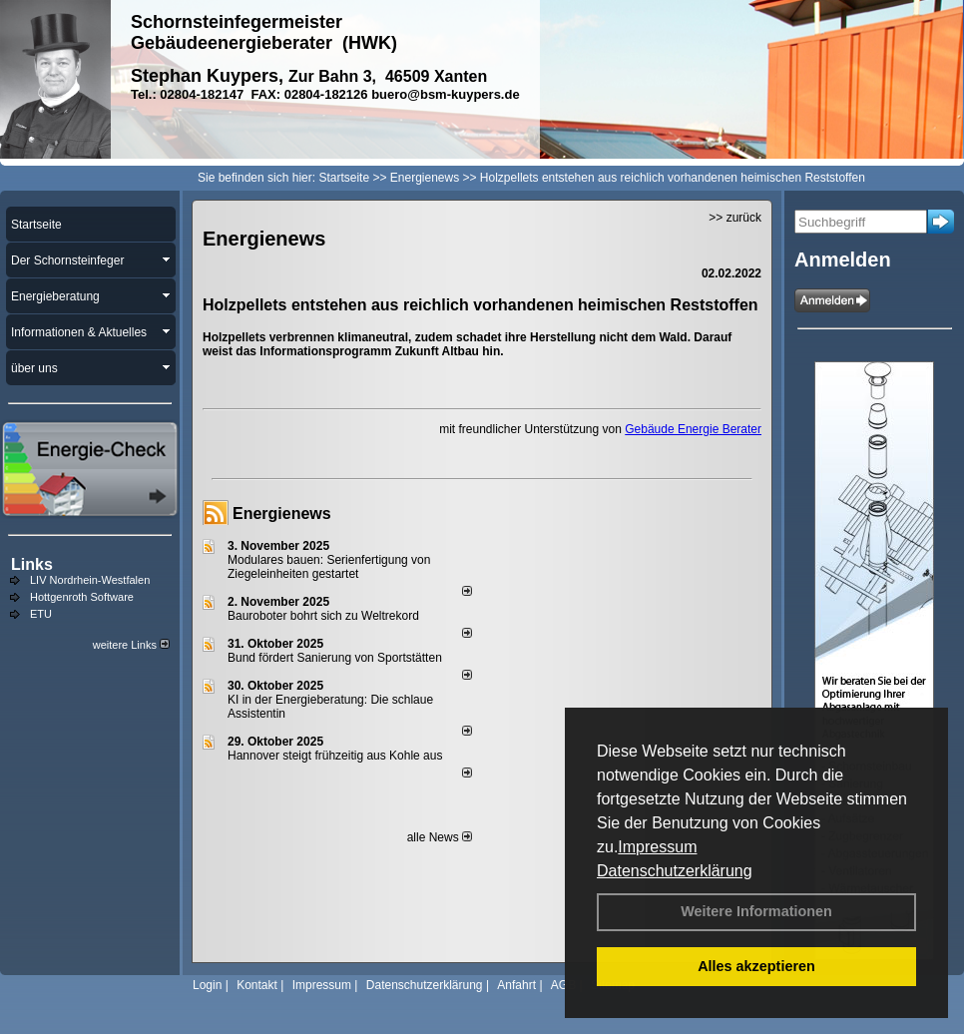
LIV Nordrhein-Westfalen (90, 580)
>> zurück (735, 218)
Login (207, 985)
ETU (41, 614)
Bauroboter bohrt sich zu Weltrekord (323, 616)
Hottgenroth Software (82, 597)
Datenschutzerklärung (674, 870)
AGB (563, 985)
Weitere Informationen (756, 911)
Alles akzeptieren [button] (756, 966)
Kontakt (257, 985)
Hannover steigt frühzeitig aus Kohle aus (335, 756)
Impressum (657, 846)
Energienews (282, 513)
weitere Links (131, 645)
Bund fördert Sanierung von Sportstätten (336, 658)
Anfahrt (516, 985)
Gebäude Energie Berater (693, 429)
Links (32, 564)
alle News (439, 837)
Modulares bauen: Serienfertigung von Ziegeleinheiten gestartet (329, 567)
